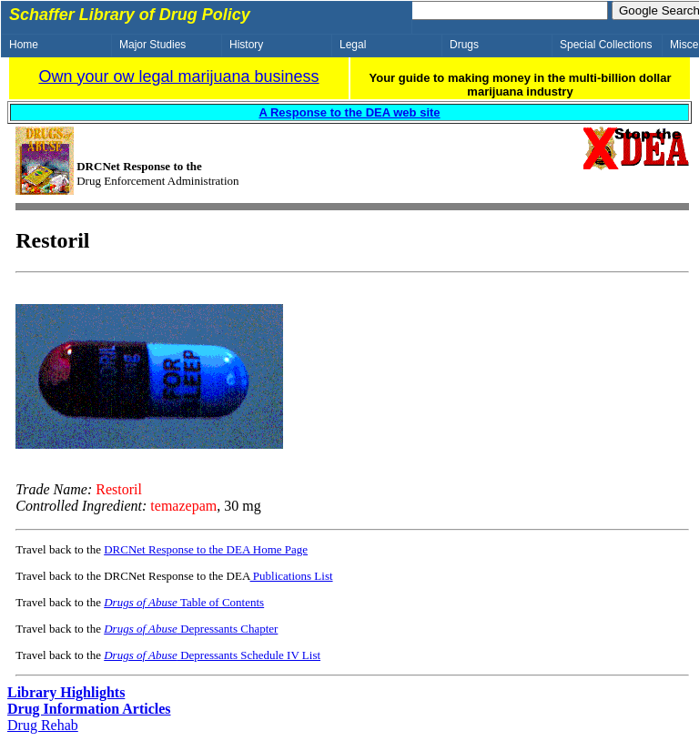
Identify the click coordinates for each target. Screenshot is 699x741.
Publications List (291, 576)
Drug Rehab (42, 725)
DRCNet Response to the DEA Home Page (206, 549)
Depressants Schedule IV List (212, 655)
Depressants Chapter (191, 628)
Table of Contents (184, 602)
